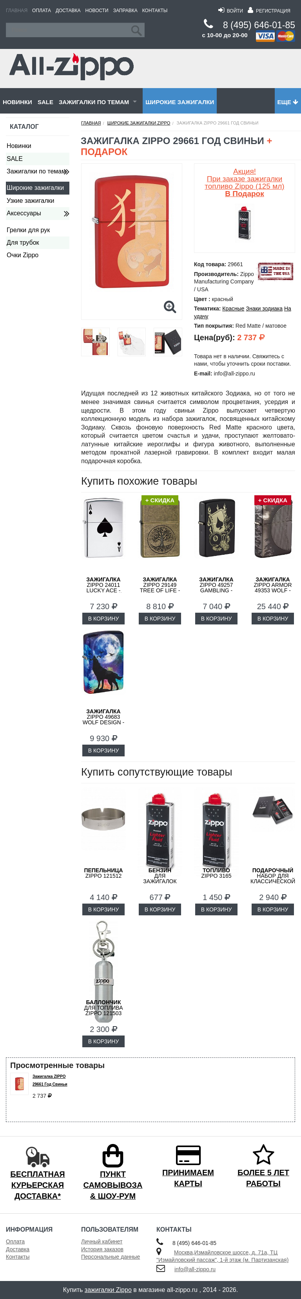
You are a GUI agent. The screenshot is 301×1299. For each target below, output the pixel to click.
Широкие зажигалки (179, 102)
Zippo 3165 (216, 873)
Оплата (41, 10)
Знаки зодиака (264, 308)
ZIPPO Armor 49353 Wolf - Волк (273, 587)
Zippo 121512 (103, 873)
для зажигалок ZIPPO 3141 (159, 878)
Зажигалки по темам (94, 102)
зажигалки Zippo (108, 1289)
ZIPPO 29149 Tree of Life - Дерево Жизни (160, 587)
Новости (97, 10)
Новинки (17, 102)
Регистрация (269, 11)
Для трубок (23, 242)
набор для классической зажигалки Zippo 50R (272, 881)
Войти (230, 11)
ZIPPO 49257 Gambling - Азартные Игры (216, 590)
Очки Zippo (22, 255)
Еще (287, 102)
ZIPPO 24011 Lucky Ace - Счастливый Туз (104, 590)
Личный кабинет (101, 1241)
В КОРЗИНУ (103, 618)
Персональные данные (110, 1257)
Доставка (68, 10)
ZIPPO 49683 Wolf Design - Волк (104, 719)
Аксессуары (24, 213)
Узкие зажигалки (30, 200)
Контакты (155, 10)
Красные (233, 308)
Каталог (24, 126)
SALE (45, 102)
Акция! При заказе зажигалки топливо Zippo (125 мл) (244, 182)
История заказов (102, 1249)
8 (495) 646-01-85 (259, 25)
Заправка (125, 10)
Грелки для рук (28, 230)
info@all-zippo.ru (195, 1269)
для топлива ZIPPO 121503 (103, 1007)
